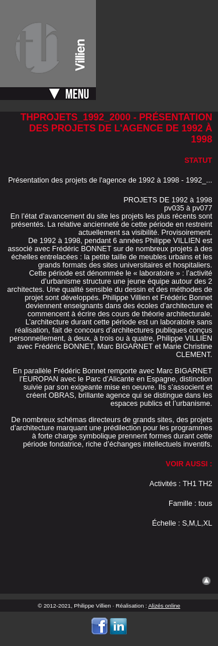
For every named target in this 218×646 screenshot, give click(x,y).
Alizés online (164, 605)
